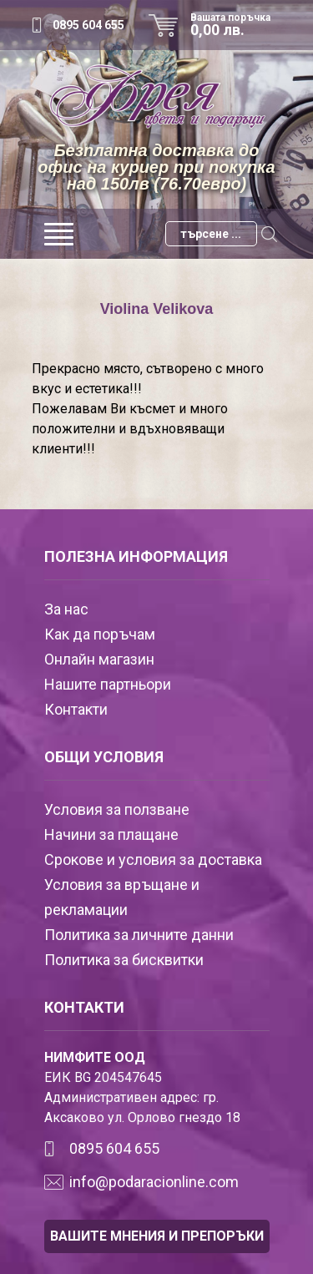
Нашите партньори (107, 684)
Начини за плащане (111, 834)
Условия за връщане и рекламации (121, 897)
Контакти (76, 709)
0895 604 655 (88, 25)
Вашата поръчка (236, 25)
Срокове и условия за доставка (153, 859)
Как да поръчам (99, 634)
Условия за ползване (116, 809)
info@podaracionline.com (154, 1182)
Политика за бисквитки (124, 959)
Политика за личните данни (139, 934)
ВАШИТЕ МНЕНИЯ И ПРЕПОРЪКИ (157, 1236)
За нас (66, 609)
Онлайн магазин (99, 659)
